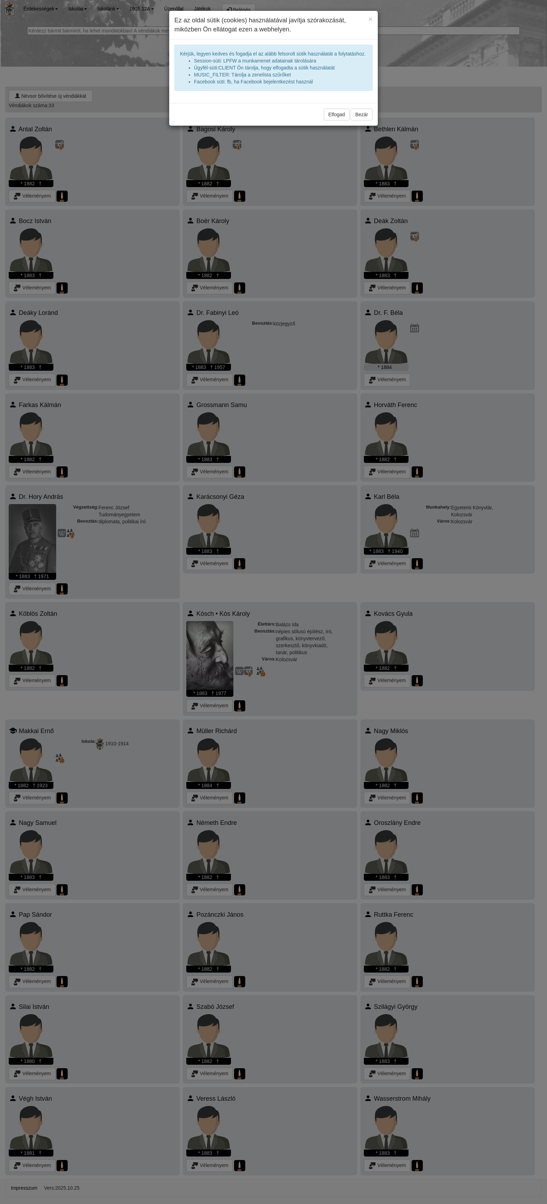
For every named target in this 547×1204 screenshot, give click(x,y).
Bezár (361, 114)
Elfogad (336, 114)
